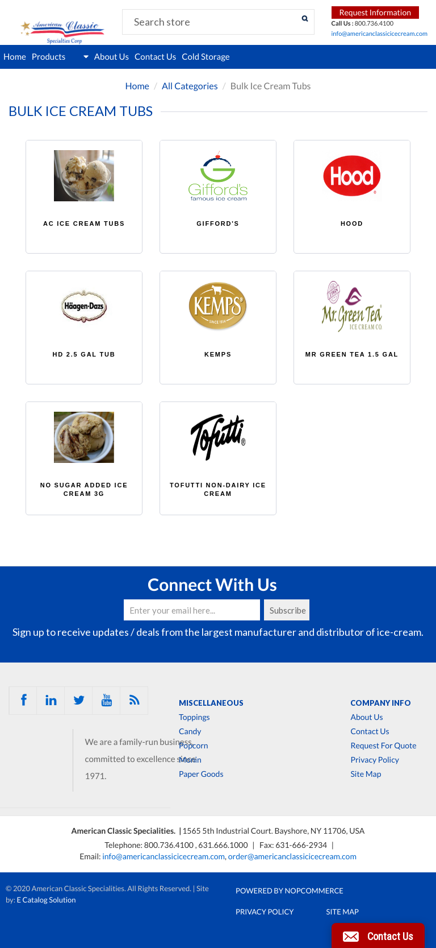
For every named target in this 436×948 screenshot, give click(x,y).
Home (14, 57)
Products (60, 57)
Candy (190, 731)
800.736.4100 (169, 845)
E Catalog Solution (46, 899)
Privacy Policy (374, 759)
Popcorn (193, 745)
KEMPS (218, 354)
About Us (111, 57)
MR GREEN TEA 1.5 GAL (352, 354)
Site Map (365, 774)
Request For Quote (383, 745)
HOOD (352, 223)
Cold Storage (206, 57)
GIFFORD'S (218, 223)
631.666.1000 (223, 845)
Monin (190, 759)
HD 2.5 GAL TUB (83, 354)
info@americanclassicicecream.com (380, 34)
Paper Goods (201, 774)
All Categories (190, 86)
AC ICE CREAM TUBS (84, 223)
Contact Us (155, 57)
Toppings (194, 717)
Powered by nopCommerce (289, 890)
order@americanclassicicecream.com (292, 856)
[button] (378, 935)
